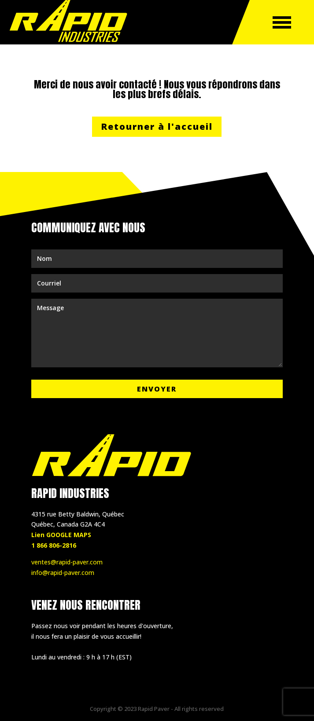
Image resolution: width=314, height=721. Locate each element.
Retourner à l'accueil (157, 126)
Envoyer (157, 389)
